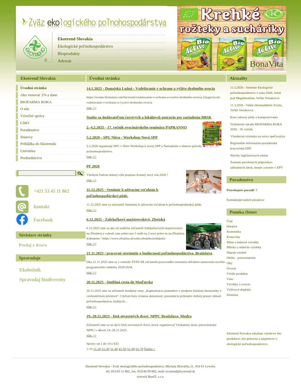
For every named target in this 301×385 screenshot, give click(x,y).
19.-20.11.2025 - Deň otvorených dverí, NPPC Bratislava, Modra (139, 316)
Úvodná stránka (33, 88)
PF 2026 (93, 166)
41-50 (122, 349)
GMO (24, 123)
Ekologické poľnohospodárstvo (85, 46)
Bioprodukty (69, 53)
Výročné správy (32, 116)
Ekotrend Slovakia (75, 38)
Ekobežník (30, 269)
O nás (24, 108)
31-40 (114, 349)
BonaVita (266, 64)
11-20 (97, 349)
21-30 (105, 349)
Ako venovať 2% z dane (38, 95)
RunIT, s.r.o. (156, 376)
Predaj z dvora (33, 245)
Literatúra (27, 151)
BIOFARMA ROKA (36, 102)
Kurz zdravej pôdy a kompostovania (254, 117)
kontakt (41, 206)
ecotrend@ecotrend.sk (180, 371)
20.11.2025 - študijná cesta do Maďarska (119, 282)
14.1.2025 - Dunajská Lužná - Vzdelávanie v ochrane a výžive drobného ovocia (150, 88)
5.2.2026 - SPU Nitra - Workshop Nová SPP (122, 137)
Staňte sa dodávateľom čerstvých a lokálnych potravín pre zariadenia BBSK (149, 117)
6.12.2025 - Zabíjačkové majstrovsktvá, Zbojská (125, 219)
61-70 (139, 349)
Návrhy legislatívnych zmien (249, 155)
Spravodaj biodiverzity (42, 279)
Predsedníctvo (31, 158)
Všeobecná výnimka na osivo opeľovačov (257, 136)
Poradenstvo (29, 130)
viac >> (91, 107)
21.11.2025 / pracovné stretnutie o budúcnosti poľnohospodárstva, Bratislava (149, 253)
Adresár (64, 61)
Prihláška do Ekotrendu (38, 143)
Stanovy (26, 137)
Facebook (40, 219)
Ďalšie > (149, 349)
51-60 (131, 349)
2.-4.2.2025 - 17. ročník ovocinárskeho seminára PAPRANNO (136, 127)
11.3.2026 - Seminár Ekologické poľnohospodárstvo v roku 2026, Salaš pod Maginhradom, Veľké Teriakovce (255, 93)
